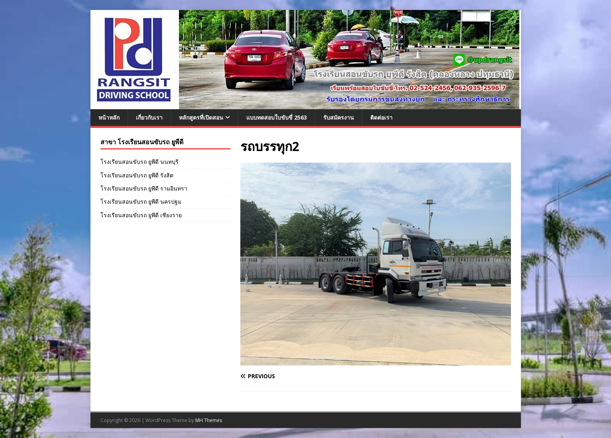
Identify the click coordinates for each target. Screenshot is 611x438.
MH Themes (208, 420)
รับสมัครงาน (338, 117)
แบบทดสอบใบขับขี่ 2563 (276, 117)
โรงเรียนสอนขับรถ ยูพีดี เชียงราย (141, 215)
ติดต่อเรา (381, 117)
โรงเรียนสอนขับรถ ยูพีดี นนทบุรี (139, 161)
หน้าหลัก (109, 117)
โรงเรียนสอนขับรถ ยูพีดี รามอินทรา (143, 188)
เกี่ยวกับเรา (149, 117)
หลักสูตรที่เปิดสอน (201, 117)
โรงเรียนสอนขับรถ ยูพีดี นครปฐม (140, 201)
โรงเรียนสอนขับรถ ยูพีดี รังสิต (136, 175)
